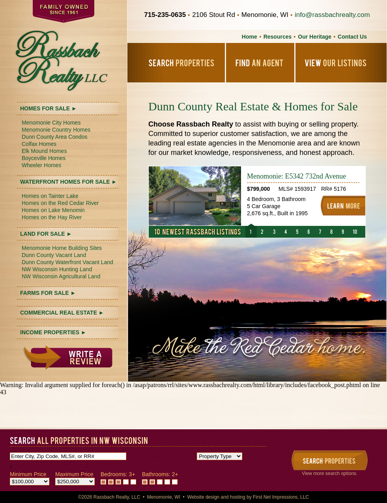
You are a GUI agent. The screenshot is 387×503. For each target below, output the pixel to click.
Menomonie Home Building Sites (62, 248)
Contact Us (352, 37)
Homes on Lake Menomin (53, 210)
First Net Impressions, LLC (281, 497)
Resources (278, 37)
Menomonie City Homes (51, 122)
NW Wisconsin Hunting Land (57, 269)
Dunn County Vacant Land (54, 255)
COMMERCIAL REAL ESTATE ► (62, 312)
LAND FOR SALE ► (46, 234)
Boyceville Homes (43, 158)
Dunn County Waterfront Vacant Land (67, 262)
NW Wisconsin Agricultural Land (61, 276)
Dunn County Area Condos (55, 137)
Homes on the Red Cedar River (60, 203)
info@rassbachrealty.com (332, 15)
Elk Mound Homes (44, 151)
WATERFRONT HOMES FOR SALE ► (68, 182)
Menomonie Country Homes (56, 130)
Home (249, 37)
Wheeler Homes (41, 165)
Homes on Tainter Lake (50, 196)
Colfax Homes (39, 144)
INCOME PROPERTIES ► (53, 332)
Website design (203, 497)
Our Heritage (314, 37)
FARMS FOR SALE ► (48, 293)
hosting (237, 497)
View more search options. (329, 473)
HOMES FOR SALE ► (48, 108)
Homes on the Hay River (52, 217)
